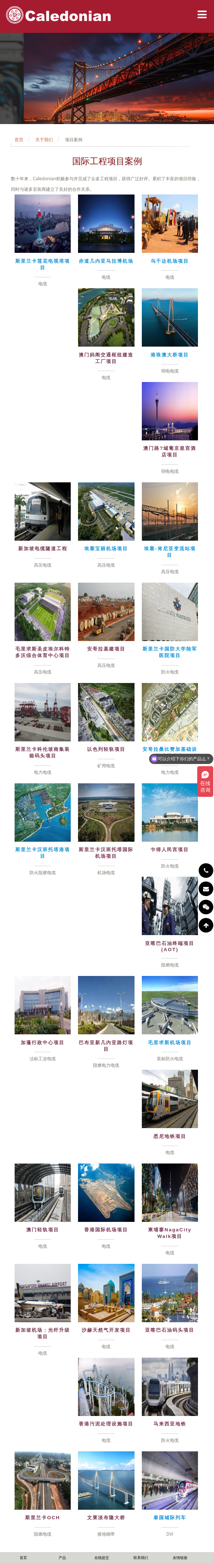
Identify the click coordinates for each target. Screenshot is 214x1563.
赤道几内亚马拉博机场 (106, 261)
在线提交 (101, 1557)
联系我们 (140, 1557)
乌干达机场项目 (170, 261)
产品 (62, 1557)
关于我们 (44, 139)
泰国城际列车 (169, 1517)
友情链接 (180, 1557)
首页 (19, 139)
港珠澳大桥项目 (170, 355)
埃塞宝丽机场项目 (106, 548)
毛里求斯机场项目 (170, 1042)
